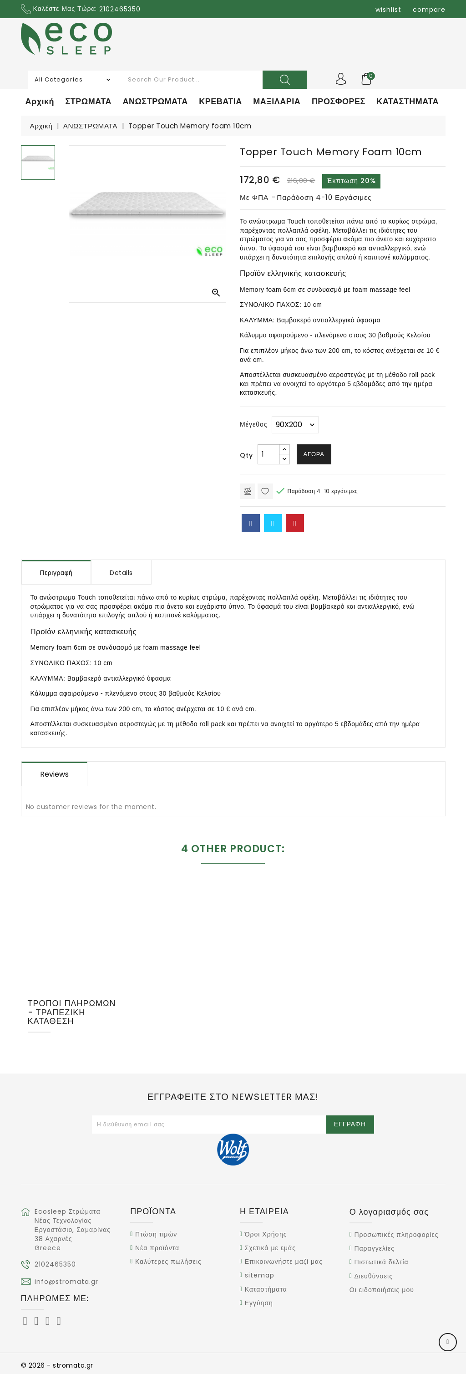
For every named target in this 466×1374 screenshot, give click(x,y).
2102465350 (55, 1264)
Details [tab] (121, 572)
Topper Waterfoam (288, 980)
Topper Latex (397, 980)
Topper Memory (68, 980)
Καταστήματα (266, 1289)
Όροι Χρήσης (266, 1234)
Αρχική (40, 101)
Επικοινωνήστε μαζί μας (284, 1261)
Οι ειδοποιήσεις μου (382, 1289)
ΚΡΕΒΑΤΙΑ (220, 101)
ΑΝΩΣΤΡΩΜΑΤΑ (154, 101)
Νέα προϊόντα (157, 1247)
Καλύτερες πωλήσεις (168, 1261)
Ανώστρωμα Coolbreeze (178, 980)
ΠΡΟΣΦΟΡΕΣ (338, 101)
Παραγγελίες (374, 1248)
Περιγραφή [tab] (56, 572)
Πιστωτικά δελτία (381, 1262)
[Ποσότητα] (268, 454)
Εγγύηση (259, 1303)
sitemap (259, 1275)
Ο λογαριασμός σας (389, 1211)
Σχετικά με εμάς (270, 1247)
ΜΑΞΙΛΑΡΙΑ (276, 101)
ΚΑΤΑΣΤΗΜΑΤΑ (407, 101)
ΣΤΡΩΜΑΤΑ (88, 101)
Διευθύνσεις (373, 1276)
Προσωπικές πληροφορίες (396, 1234)
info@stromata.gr (66, 1281)
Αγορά (314, 454)
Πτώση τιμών (156, 1234)
